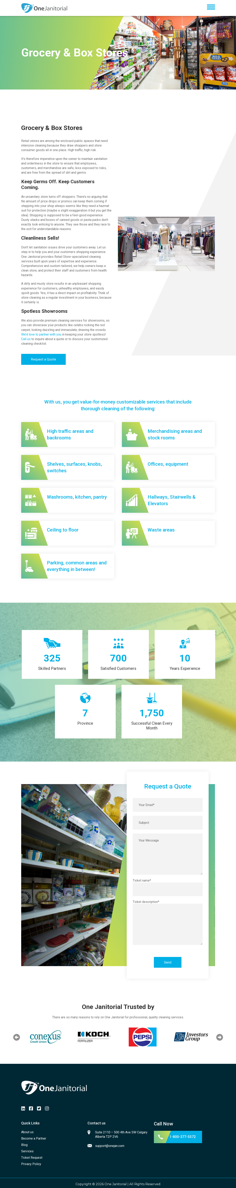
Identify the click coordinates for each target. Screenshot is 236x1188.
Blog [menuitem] (24, 1145)
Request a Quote (43, 359)
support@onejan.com (109, 1146)
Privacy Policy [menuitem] (31, 1164)
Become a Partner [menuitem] (33, 1138)
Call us (26, 339)
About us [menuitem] (27, 1132)
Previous (16, 1037)
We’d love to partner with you (41, 334)
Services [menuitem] (27, 1151)
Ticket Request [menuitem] (31, 1157)
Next (219, 1037)
